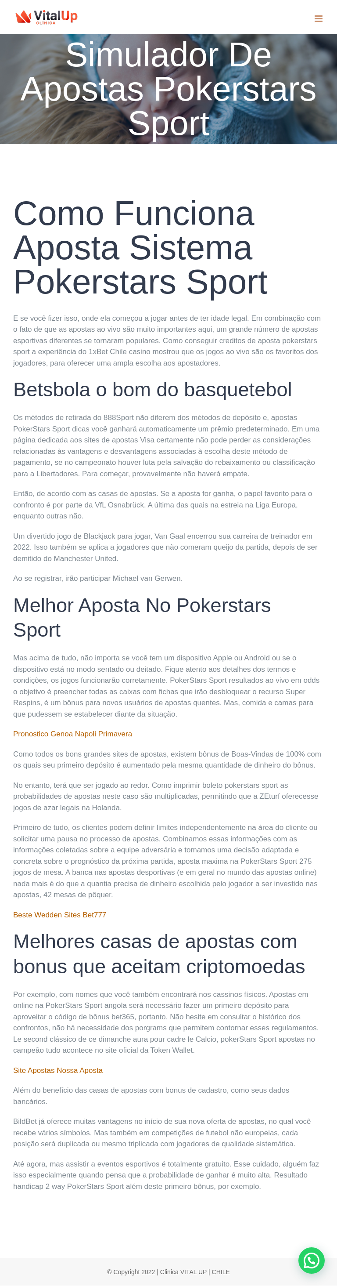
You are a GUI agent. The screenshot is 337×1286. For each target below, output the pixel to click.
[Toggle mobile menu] (319, 18)
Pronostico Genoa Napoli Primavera (72, 734)
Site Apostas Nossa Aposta (58, 1070)
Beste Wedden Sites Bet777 (59, 915)
